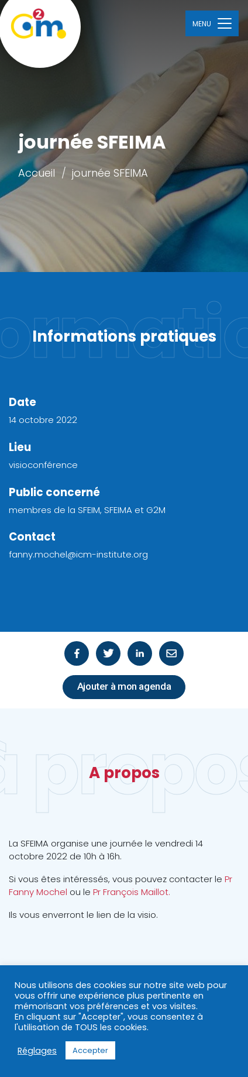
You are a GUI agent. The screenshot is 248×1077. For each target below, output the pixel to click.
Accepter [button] (90, 1050)
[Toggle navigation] (212, 23)
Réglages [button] (37, 1050)
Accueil (36, 173)
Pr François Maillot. (131, 892)
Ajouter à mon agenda (124, 686)
